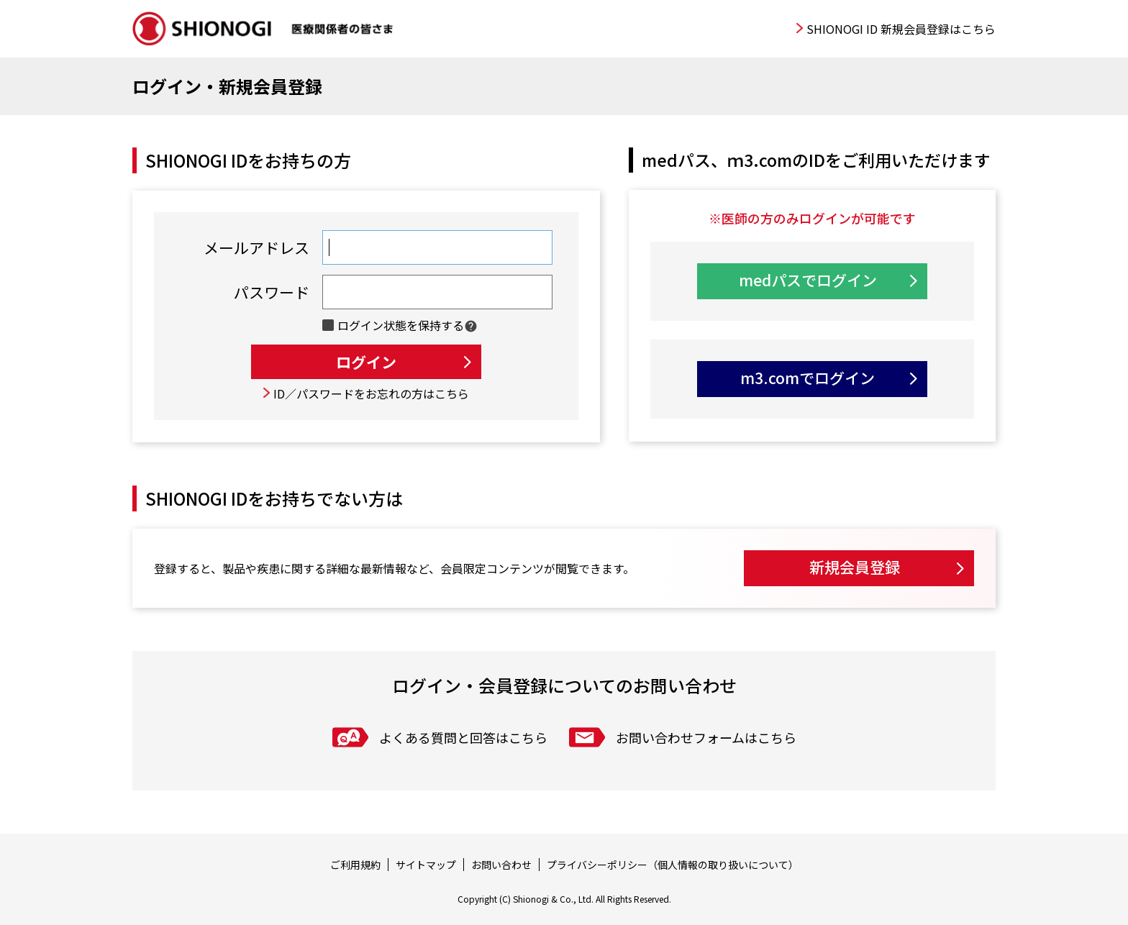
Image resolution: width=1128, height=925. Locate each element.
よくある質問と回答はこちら (463, 737)
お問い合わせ (501, 864)
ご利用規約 (355, 864)
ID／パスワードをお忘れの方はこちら (371, 393)
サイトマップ (426, 864)
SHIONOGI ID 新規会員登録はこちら (901, 28)
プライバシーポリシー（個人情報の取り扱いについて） (673, 864)
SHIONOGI (264, 29)
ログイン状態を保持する (400, 325)
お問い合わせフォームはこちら (706, 737)
